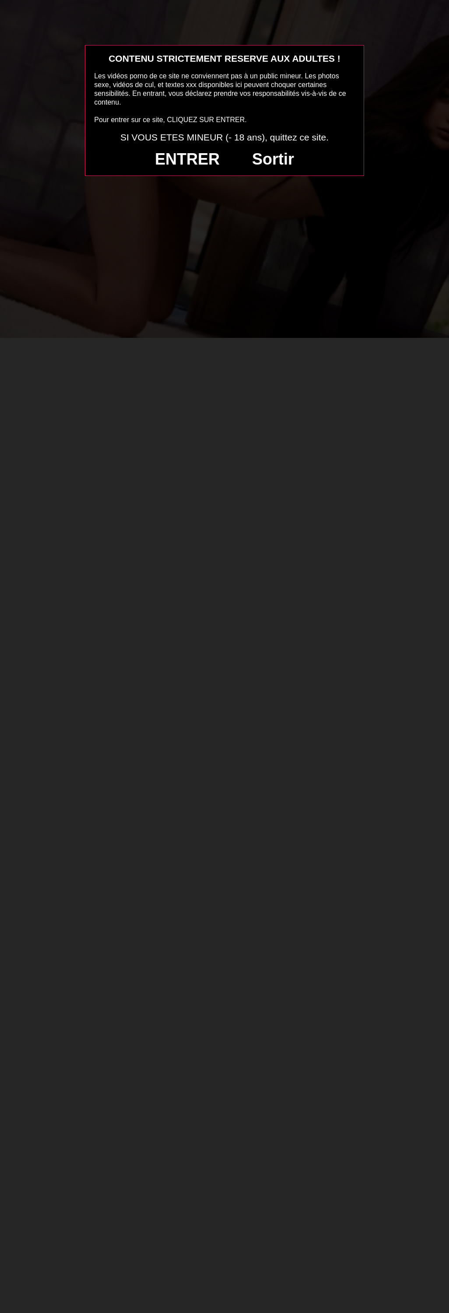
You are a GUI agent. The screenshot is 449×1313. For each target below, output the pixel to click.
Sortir (273, 159)
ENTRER (187, 159)
